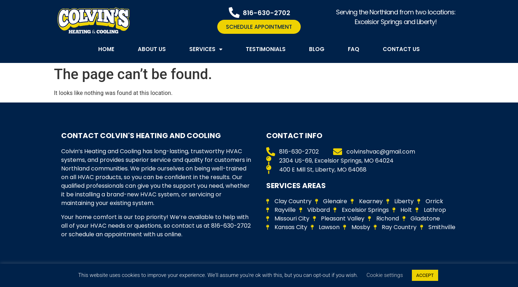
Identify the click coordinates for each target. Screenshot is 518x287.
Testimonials (266, 49)
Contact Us (401, 49)
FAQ (353, 49)
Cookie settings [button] (385, 275)
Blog (316, 49)
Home (106, 49)
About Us (152, 49)
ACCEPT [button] (425, 275)
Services (205, 49)
